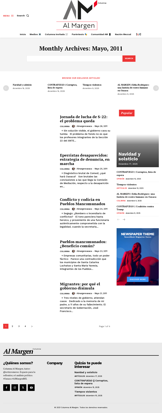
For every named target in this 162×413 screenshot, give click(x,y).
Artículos (121, 187)
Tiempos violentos (92, 84)
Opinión (120, 179)
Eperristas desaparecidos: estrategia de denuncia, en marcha (85, 159)
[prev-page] (6, 88)
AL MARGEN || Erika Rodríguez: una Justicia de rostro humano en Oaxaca (133, 87)
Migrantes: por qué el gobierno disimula (80, 286)
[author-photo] (74, 126)
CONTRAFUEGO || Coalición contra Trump (134, 206)
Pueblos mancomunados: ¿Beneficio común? (83, 244)
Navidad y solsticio (22, 84)
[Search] (128, 58)
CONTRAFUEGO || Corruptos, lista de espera (62, 86)
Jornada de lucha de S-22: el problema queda (83, 119)
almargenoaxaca (84, 126)
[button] (23, 15)
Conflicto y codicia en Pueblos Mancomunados (82, 201)
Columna (65, 126)
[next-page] (156, 88)
